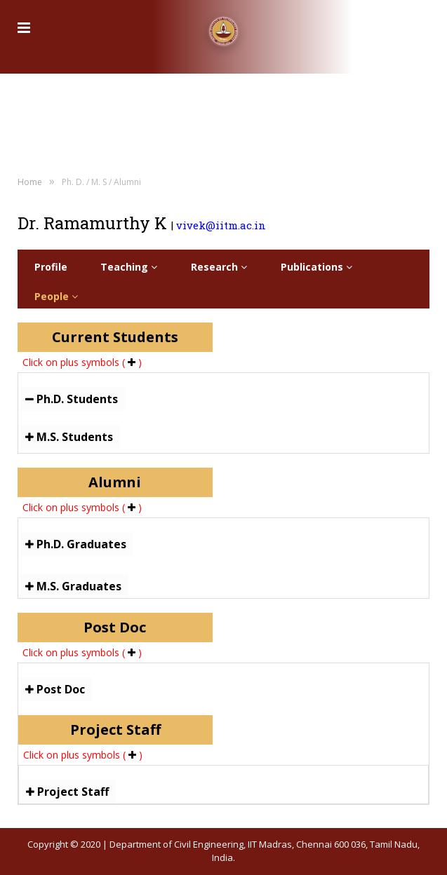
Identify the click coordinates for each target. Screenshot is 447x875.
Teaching (128, 266)
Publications (316, 266)
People (56, 296)
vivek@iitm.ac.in (221, 225)
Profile (50, 266)
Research (219, 266)
